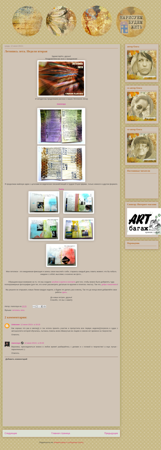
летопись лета (18, 310)
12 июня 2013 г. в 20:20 (34, 343)
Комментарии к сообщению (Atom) (68, 442)
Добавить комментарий (16, 359)
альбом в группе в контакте (63, 282)
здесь (64, 292)
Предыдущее (111, 433)
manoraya (15, 343)
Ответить (15, 335)
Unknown (15, 324)
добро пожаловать (110, 284)
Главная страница (60, 433)
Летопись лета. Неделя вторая (26, 51)
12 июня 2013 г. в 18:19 (30, 324)
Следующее (11, 433)
